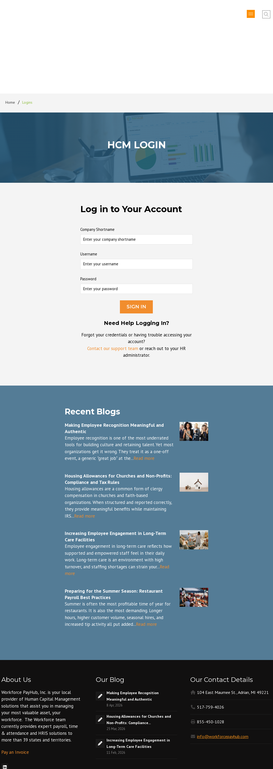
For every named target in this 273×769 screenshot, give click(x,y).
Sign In (136, 248)
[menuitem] (4, 708)
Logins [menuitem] (27, 43)
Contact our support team (112, 290)
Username (88, 195)
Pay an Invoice (15, 693)
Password (88, 220)
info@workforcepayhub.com (222, 677)
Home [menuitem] (10, 43)
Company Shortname (97, 170)
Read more (144, 399)
